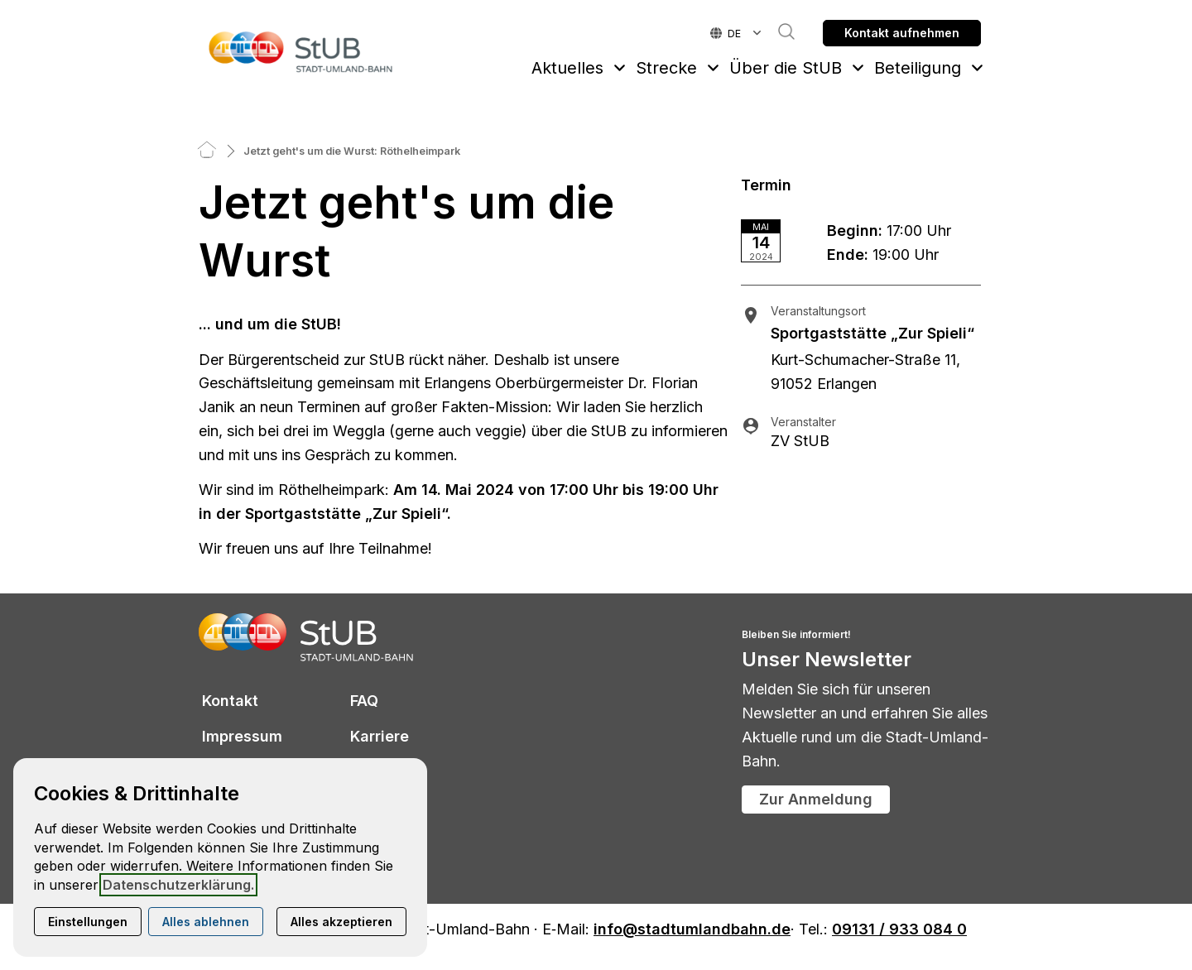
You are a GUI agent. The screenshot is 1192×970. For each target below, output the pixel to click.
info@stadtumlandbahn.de (692, 930)
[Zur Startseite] (301, 51)
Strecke (666, 68)
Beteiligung (917, 68)
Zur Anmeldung (815, 799)
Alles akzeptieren (341, 922)
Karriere (379, 736)
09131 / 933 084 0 (899, 930)
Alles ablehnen (205, 922)
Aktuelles (567, 68)
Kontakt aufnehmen (901, 33)
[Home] (207, 151)
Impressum (242, 736)
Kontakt (230, 700)
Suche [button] (778, 31)
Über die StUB (785, 68)
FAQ (364, 700)
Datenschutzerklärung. (178, 884)
